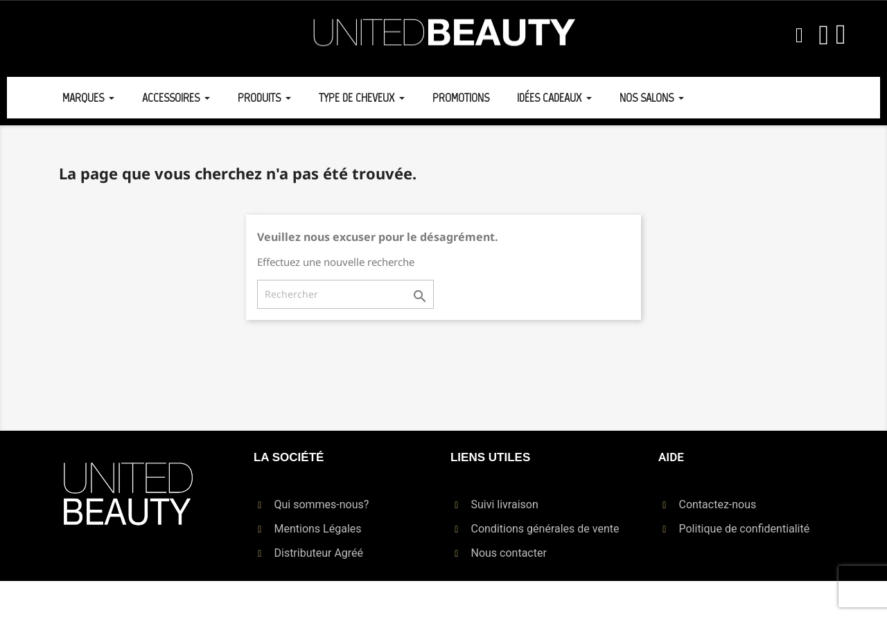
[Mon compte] (823, 35)
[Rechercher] (345, 294)
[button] (799, 35)
